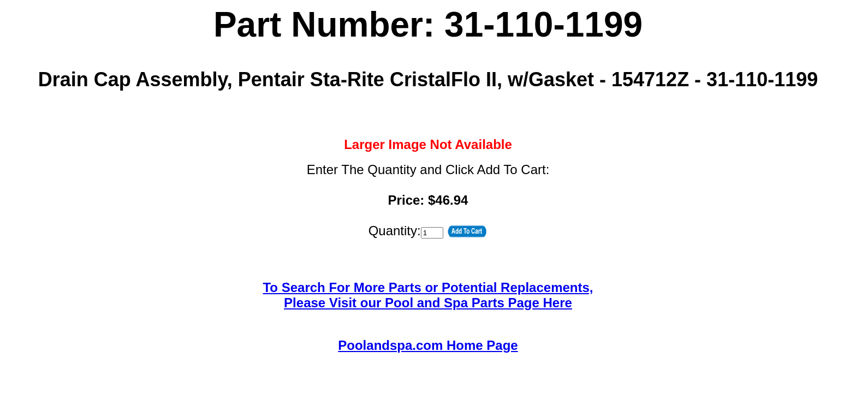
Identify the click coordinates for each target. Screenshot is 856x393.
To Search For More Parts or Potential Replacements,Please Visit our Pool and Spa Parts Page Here (428, 295)
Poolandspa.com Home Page (428, 345)
